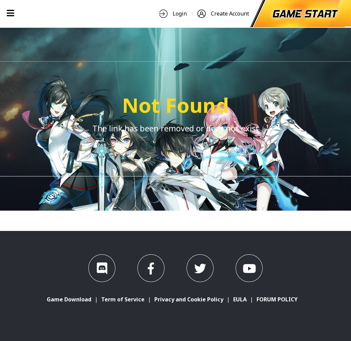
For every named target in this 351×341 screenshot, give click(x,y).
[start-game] (305, 13)
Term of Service (123, 299)
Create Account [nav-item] (223, 13)
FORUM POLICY (277, 299)
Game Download (69, 299)
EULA (240, 299)
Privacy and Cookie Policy (188, 299)
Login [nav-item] (173, 13)
